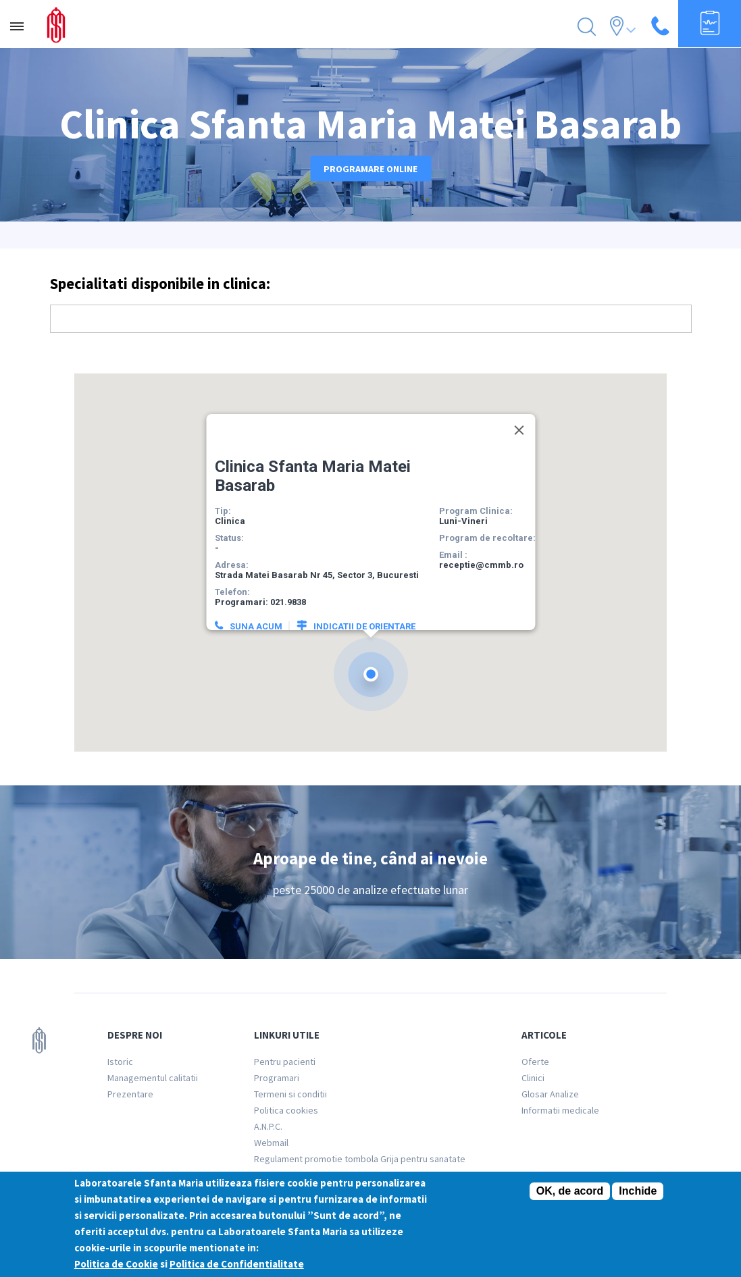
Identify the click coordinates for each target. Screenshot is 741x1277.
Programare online (370, 168)
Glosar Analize (550, 1094)
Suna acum (255, 611)
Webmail (271, 1143)
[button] (371, 659)
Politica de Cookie (116, 1265)
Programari (276, 1078)
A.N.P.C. (268, 1126)
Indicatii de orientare (364, 611)
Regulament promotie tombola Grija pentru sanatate (359, 1159)
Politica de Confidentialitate (237, 1265)
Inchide (638, 1192)
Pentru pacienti (284, 1062)
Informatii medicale (560, 1110)
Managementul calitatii (152, 1078)
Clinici (532, 1078)
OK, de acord (570, 1192)
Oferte (535, 1062)
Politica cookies (286, 1110)
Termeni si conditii (290, 1094)
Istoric (120, 1062)
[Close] (519, 414)
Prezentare (130, 1094)
